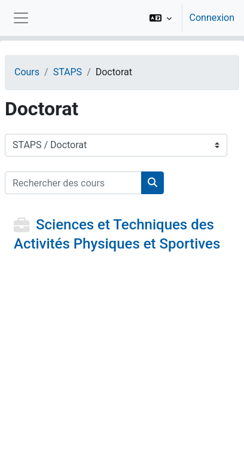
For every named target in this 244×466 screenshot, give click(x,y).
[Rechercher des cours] (73, 182)
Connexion (212, 17)
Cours (26, 72)
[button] (160, 18)
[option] (188, 18)
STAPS (67, 72)
